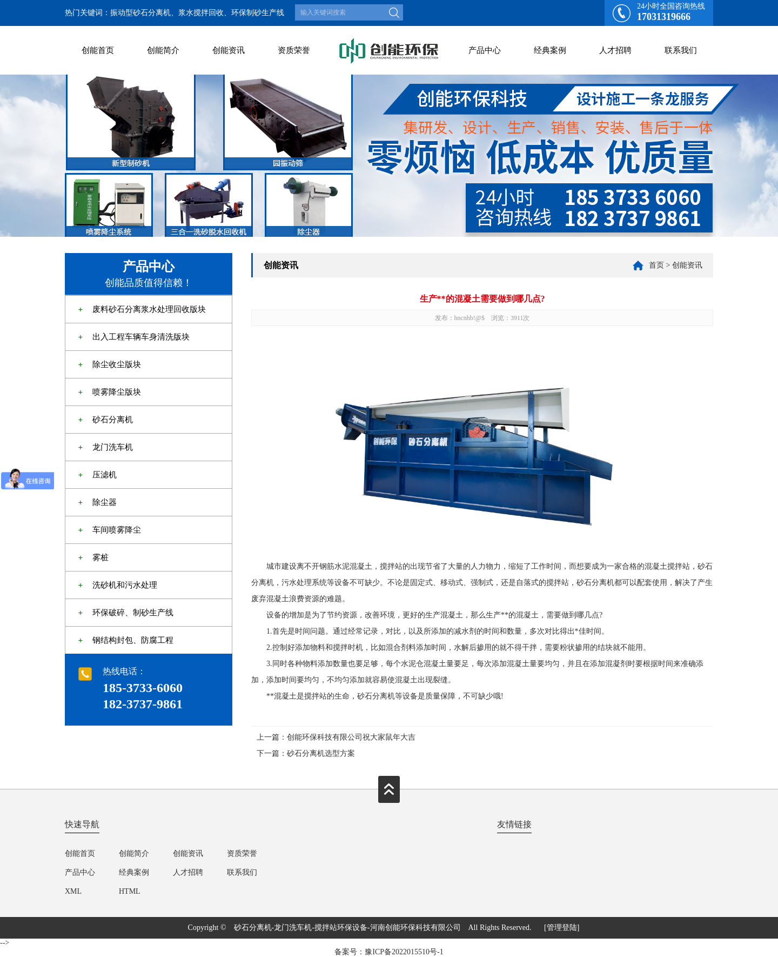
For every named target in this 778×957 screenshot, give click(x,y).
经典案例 (550, 50)
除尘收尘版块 (116, 364)
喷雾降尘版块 (116, 392)
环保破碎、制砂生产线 (132, 612)
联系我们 (681, 50)
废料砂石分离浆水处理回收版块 (149, 309)
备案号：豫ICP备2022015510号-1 (388, 952)
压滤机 (104, 474)
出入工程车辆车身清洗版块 (141, 337)
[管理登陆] (561, 927)
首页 (656, 265)
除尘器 (104, 502)
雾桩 (100, 557)
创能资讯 (228, 50)
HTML (129, 891)
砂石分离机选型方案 (321, 753)
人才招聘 (615, 50)
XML (73, 891)
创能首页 (98, 50)
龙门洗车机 (112, 447)
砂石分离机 (112, 419)
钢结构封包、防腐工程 (132, 640)
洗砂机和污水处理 (124, 585)
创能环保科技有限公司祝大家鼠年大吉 (351, 737)
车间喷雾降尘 (116, 530)
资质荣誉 (294, 50)
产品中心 (484, 50)
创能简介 (163, 50)
